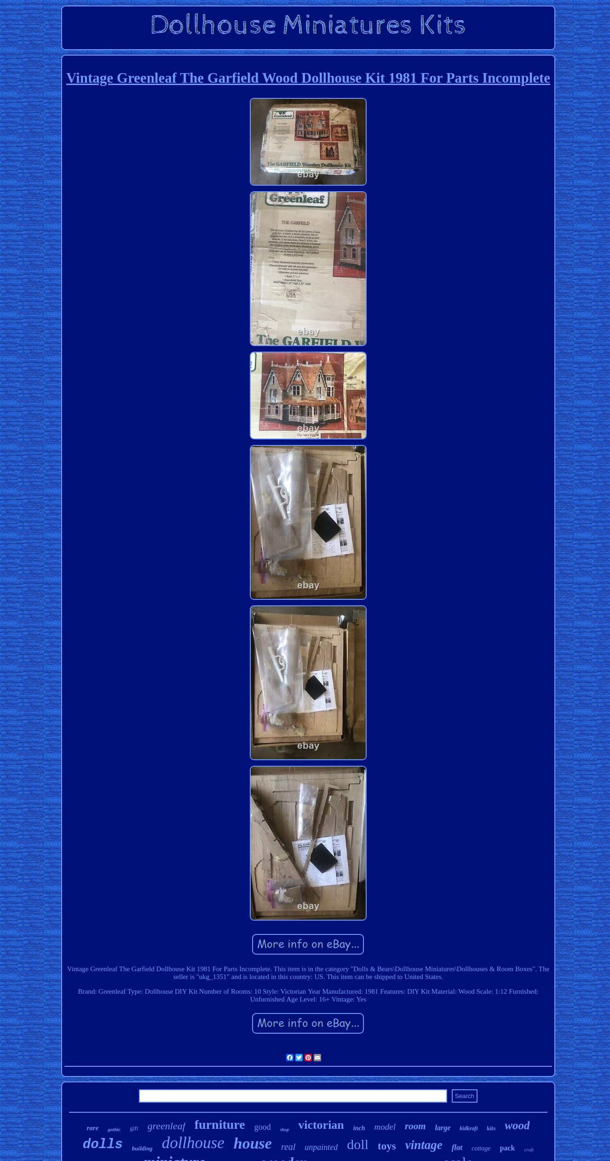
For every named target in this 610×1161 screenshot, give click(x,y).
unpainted (321, 1147)
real (288, 1147)
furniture (220, 1124)
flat (457, 1147)
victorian (321, 1125)
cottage (481, 1148)
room (415, 1126)
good (262, 1127)
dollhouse (193, 1143)
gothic (114, 1129)
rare (93, 1128)
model (385, 1127)
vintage (424, 1145)
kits (491, 1128)
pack (507, 1148)
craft (529, 1149)
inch (359, 1128)
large (442, 1128)
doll (357, 1144)
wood (517, 1125)
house (253, 1143)
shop (284, 1129)
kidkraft (469, 1128)
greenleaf (166, 1126)
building (142, 1148)
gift (134, 1128)
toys (387, 1146)
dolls (103, 1144)
